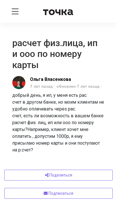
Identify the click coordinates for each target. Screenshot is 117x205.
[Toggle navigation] (15, 11)
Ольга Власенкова (50, 79)
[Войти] (102, 11)
